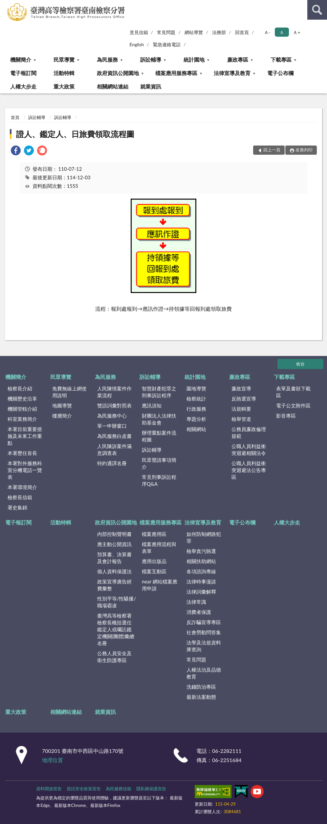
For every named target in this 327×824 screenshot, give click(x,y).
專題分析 (196, 419)
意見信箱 (139, 32)
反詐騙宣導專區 (203, 622)
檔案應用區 (154, 534)
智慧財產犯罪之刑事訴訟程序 (159, 391)
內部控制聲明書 (114, 534)
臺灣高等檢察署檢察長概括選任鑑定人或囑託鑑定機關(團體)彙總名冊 (115, 629)
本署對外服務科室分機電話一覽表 (25, 470)
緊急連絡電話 (167, 44)
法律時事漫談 (201, 581)
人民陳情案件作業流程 (114, 391)
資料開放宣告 (49, 788)
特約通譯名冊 (112, 463)
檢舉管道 (241, 419)
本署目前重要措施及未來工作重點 (25, 436)
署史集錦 (17, 507)
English (137, 44)
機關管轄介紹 (22, 409)
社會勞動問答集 (203, 632)
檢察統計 (196, 399)
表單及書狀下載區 (293, 391)
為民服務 (107, 59)
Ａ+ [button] (296, 32)
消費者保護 (198, 612)
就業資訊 (150, 86)
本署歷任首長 (22, 453)
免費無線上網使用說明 (69, 391)
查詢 (317, 10)
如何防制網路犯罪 (203, 537)
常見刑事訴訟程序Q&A (159, 480)
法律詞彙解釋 (201, 592)
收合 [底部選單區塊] (300, 363)
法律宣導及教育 (232, 73)
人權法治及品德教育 (203, 673)
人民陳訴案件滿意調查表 (114, 449)
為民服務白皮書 (114, 436)
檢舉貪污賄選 (201, 551)
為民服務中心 (112, 416)
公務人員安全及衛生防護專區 (114, 656)
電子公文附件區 (293, 405)
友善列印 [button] (304, 149)
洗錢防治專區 (201, 687)
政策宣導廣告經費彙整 (114, 585)
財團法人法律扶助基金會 (159, 419)
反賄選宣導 (243, 399)
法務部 (219, 32)
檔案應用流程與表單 (159, 547)
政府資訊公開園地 (118, 73)
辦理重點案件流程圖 (159, 436)
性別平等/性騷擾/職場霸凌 (116, 602)
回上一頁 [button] (271, 149)
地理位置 (52, 760)
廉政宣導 (241, 388)
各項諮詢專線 (201, 571)
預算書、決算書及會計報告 (114, 557)
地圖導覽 (62, 405)
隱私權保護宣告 (151, 788)
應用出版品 (154, 561)
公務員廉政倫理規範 (248, 432)
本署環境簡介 (22, 487)
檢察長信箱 (20, 497)
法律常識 (196, 602)
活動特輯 (64, 73)
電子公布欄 (280, 73)
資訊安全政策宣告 (84, 788)
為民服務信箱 (118, 788)
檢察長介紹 (20, 388)
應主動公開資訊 (114, 544)
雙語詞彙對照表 (114, 405)
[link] (16, 151)
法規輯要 (241, 409)
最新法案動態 (201, 697)
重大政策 (64, 86)
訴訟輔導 (150, 59)
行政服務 (196, 409)
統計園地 (194, 59)
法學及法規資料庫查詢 (203, 645)
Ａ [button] (281, 32)
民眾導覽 (64, 59)
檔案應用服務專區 (176, 73)
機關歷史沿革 (22, 399)
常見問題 (166, 32)
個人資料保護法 (114, 571)
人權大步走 (23, 86)
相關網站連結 (112, 86)
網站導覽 (194, 32)
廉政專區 (237, 59)
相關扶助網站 (201, 561)
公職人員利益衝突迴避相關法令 (248, 449)
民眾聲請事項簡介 (159, 463)
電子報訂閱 (23, 73)
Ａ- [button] (267, 32)
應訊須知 (152, 405)
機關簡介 (20, 59)
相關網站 (196, 429)
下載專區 (281, 59)
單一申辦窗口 (112, 426)
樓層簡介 (62, 416)
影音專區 (286, 416)
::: (5, 5)
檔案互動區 (154, 571)
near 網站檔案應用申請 (159, 585)
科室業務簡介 (22, 419)
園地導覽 (196, 388)
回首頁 (242, 32)
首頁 (15, 117)
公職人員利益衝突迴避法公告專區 (248, 470)
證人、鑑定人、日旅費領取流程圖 (75, 134)
